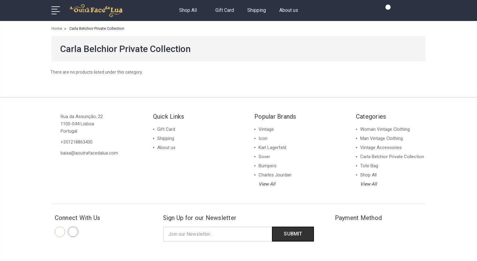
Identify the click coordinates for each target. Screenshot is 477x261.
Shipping (256, 10)
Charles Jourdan (275, 175)
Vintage (266, 129)
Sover (264, 156)
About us (288, 10)
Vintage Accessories (381, 147)
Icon (263, 138)
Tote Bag (369, 166)
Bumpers (268, 166)
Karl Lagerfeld (272, 147)
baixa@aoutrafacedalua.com (89, 153)
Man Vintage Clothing (381, 138)
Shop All (190, 10)
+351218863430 (76, 142)
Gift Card (224, 10)
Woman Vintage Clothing (385, 129)
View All (267, 184)
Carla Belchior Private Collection (392, 156)
